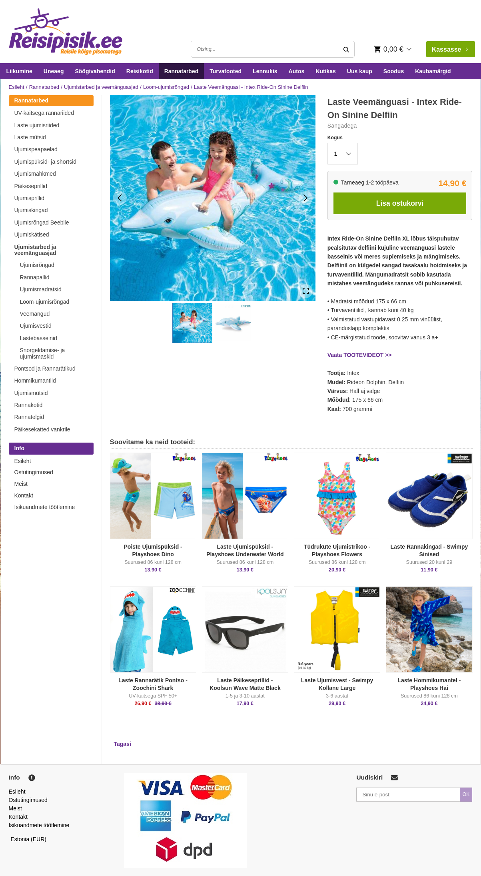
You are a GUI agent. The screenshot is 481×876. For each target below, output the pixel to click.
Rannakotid (28, 405)
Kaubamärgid (433, 71)
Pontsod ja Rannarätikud (45, 368)
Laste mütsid (30, 137)
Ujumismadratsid (41, 289)
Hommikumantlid (35, 380)
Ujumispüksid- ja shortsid (45, 161)
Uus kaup (359, 71)
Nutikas (325, 71)
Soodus (393, 71)
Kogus (335, 137)
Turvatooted (225, 71)
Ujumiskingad (31, 210)
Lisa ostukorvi (400, 203)
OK (466, 794)
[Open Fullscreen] (306, 291)
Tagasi (122, 744)
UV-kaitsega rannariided (44, 113)
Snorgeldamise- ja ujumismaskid (42, 353)
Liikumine (19, 71)
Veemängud (35, 314)
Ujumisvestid (36, 326)
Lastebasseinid (38, 338)
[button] (192, 323)
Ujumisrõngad (37, 265)
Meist (21, 484)
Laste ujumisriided (37, 125)
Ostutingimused (33, 472)
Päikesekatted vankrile (42, 429)
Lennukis (265, 71)
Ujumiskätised (31, 234)
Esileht (16, 87)
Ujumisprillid (29, 198)
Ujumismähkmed (35, 173)
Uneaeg (54, 71)
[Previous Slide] (120, 198)
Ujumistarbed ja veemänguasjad (101, 87)
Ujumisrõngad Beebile (41, 222)
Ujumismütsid (31, 393)
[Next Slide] (306, 198)
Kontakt (23, 495)
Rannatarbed (181, 71)
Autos (297, 71)
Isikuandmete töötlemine (44, 507)
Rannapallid (35, 277)
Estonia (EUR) (29, 839)
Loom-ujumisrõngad (166, 87)
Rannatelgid (29, 417)
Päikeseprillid (30, 186)
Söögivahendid (95, 71)
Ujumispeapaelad (36, 149)
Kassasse (450, 49)
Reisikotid (139, 71)
